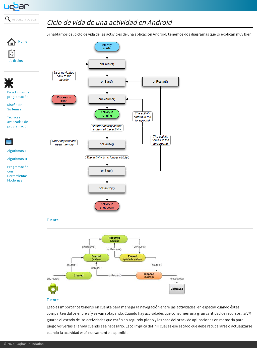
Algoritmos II (16, 150)
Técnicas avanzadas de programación (17, 121)
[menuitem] (18, 42)
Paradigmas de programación (18, 94)
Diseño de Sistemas (14, 106)
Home (17, 41)
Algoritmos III (17, 158)
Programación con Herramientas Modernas (17, 173)
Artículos (15, 56)
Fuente (53, 219)
